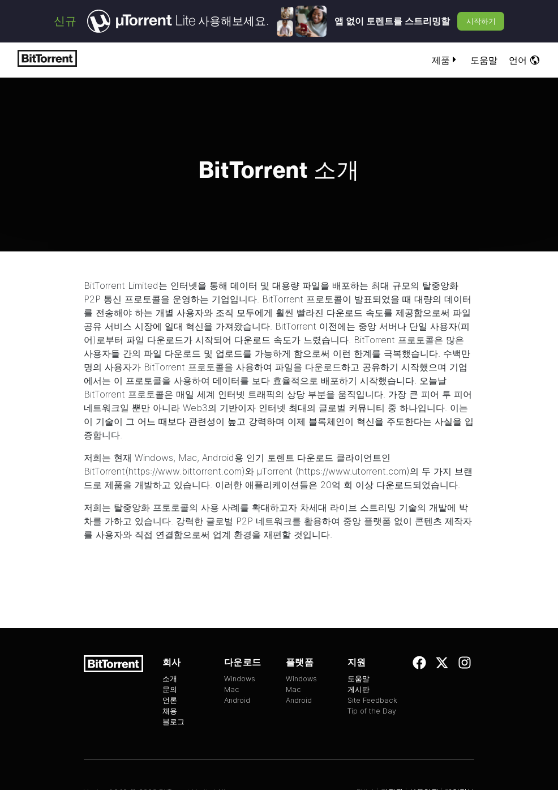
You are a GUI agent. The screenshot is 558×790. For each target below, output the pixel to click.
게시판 (358, 689)
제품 (445, 60)
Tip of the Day (371, 711)
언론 (169, 700)
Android (218, 457)
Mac (187, 457)
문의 (169, 689)
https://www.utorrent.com (352, 471)
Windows (154, 457)
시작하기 (481, 20)
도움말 (483, 60)
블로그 (173, 722)
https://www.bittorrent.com (185, 471)
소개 (169, 678)
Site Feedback (372, 700)
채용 (169, 711)
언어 (524, 60)
